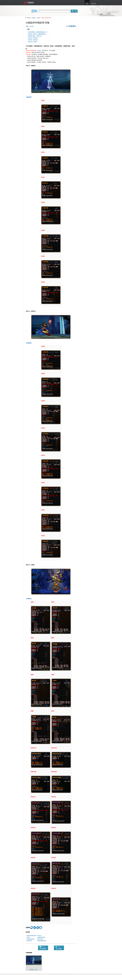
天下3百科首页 (28, 17)
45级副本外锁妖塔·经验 (31, 935)
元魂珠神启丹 (29, 940)
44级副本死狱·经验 (41, 937)
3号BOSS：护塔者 (32, 41)
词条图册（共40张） (34, 969)
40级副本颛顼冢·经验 (41, 940)
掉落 (33, 26)
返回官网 (93, 3)
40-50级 (28, 937)
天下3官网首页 (29, 2)
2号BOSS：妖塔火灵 (33, 39)
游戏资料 (34, 17)
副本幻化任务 (40, 938)
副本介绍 (39, 935)
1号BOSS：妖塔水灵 (33, 37)
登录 (87, 3)
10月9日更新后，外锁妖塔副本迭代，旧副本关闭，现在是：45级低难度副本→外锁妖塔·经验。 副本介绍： (37, 33)
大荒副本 (38, 17)
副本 (30, 26)
